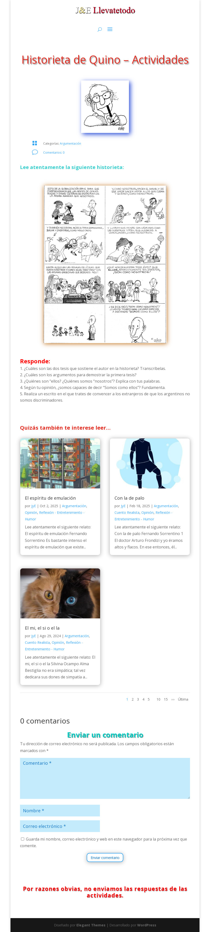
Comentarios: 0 (53, 152)
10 (158, 699)
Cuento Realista (37, 642)
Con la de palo (129, 498)
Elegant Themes (90, 925)
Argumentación (70, 143)
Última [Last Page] (183, 699)
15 (166, 699)
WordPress (146, 925)
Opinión (31, 512)
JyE (33, 506)
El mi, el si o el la (42, 628)
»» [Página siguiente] (173, 699)
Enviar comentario (105, 857)
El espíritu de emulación (50, 498)
